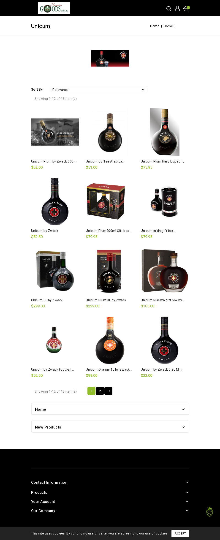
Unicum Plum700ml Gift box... (108, 231)
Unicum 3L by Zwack (47, 300)
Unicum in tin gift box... (158, 231)
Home (40, 409)
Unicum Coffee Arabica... (105, 161)
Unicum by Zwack (44, 231)
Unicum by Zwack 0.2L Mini (161, 369)
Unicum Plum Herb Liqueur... (162, 161)
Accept (180, 533)
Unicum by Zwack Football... (52, 369)
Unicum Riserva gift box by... (162, 300)
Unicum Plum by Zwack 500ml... (55, 161)
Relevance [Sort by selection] (99, 89)
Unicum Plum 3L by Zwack (106, 300)
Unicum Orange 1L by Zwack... (109, 369)
